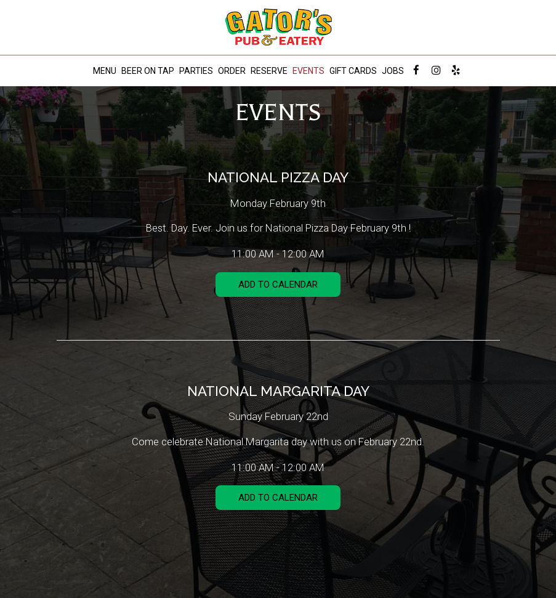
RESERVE (269, 71)
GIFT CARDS (353, 71)
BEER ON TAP (147, 71)
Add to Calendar (278, 284)
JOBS (393, 71)
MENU (104, 71)
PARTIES (196, 71)
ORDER (232, 71)
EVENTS (308, 71)
